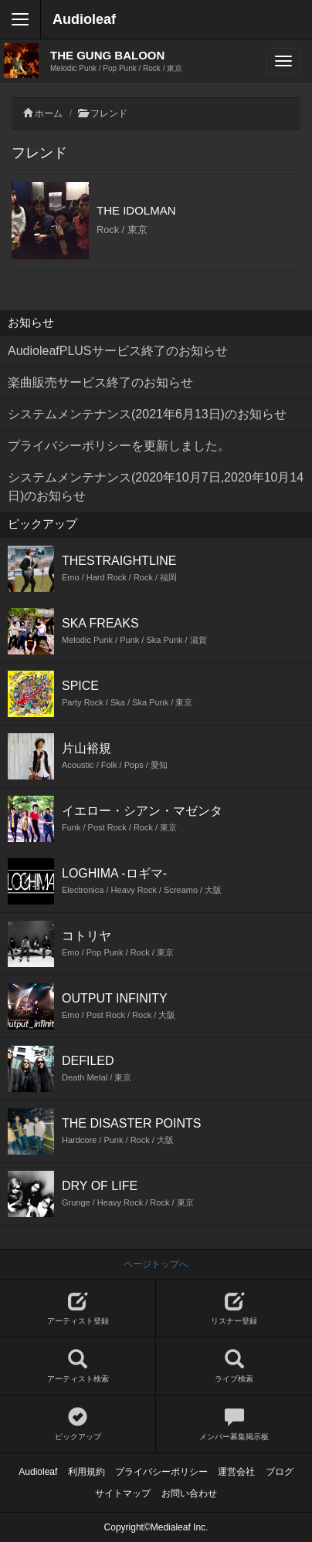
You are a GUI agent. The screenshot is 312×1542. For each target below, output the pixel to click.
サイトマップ (123, 1493)
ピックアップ (77, 1424)
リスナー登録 (234, 1308)
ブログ (279, 1471)
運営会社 (236, 1471)
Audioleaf (84, 19)
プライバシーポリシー (161, 1471)
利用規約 (86, 1471)
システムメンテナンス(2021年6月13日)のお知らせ (147, 414)
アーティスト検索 (77, 1366)
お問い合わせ (189, 1493)
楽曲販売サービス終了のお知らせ (100, 382)
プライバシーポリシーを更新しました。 (119, 445)
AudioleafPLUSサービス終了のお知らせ (118, 350)
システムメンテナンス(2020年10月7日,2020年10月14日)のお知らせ (156, 486)
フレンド (108, 113)
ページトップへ (156, 1264)
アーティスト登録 (77, 1308)
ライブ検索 (234, 1366)
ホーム (49, 113)
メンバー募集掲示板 (234, 1424)
